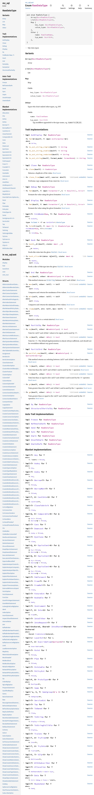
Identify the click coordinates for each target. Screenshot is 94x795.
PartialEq (36, 325)
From (36, 581)
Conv (36, 524)
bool (66, 329)
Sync (33, 432)
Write (34, 143)
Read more (57, 173)
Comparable (43, 514)
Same (36, 688)
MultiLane (34, 759)
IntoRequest (40, 622)
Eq (32, 404)
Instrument (40, 606)
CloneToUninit (41, 505)
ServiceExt (40, 700)
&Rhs (48, 337)
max (30, 284)
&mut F (49, 226)
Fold (33, 233)
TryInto (42, 746)
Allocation (40, 767)
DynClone (38, 537)
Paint (37, 650)
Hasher (35, 248)
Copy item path (51, 5)
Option (29, 356)
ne (30, 337)
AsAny (37, 463)
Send (33, 428)
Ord (32, 272)
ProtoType (43, 679)
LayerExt (38, 638)
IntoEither (40, 618)
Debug (34, 187)
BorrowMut (39, 488)
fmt (30, 139)
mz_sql (27, 3)
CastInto (42, 497)
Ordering (69, 276)
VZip (40, 754)
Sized (36, 263)
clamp (31, 309)
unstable (82, 177)
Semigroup (47, 692)
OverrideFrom (44, 642)
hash (31, 244)
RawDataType (47, 17)
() (75, 191)
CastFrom (34, 502)
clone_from (34, 177)
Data (36, 775)
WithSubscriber (42, 763)
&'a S (56, 692)
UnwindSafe (36, 444)
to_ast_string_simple (39, 147)
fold (31, 226)
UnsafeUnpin (37, 440)
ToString (38, 717)
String (64, 147)
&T (61, 642)
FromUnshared (40, 634)
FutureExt (39, 593)
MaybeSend (39, 784)
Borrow (37, 480)
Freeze (34, 419)
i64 (49, 37)
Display (35, 200)
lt (30, 366)
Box (38, 17)
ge (30, 392)
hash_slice (34, 256)
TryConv (38, 734)
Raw (46, 214)
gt (30, 384)
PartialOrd (36, 349)
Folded (34, 222)
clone (31, 169)
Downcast (38, 528)
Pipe (36, 658)
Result (70, 191)
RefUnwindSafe (38, 424)
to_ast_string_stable (39, 151)
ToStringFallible (43, 725)
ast (32, 3)
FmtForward (40, 577)
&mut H (69, 256)
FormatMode (69, 158)
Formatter (53, 191)
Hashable (38, 597)
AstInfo (34, 219)
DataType (61, 222)
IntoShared (57, 626)
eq (30, 329)
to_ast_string (35, 158)
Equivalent (43, 545)
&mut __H (58, 244)
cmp (30, 276)
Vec (45, 37)
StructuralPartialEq (42, 408)
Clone (34, 165)
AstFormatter (58, 139)
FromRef (38, 585)
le (30, 374)
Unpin (34, 436)
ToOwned (38, 708)
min (30, 296)
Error (81, 191)
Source (27, 8)
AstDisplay (36, 135)
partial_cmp (34, 353)
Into (40, 610)
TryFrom (42, 738)
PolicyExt (39, 671)
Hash (33, 240)
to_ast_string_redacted (40, 154)
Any (36, 455)
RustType (34, 684)
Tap (36, 704)
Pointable (39, 667)
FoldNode (38, 214)
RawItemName (47, 35)
